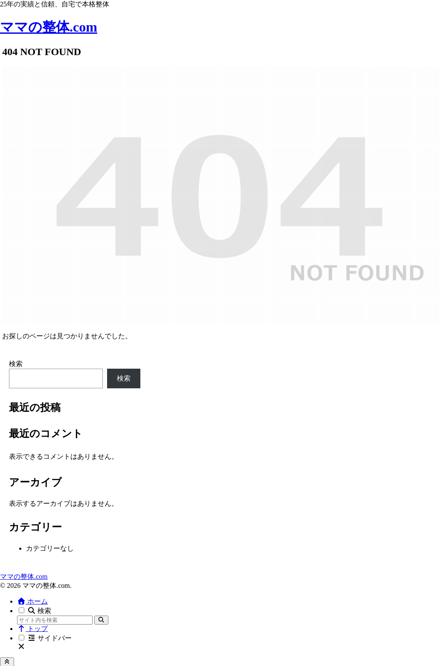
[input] (55, 620)
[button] (101, 620)
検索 (16, 363)
